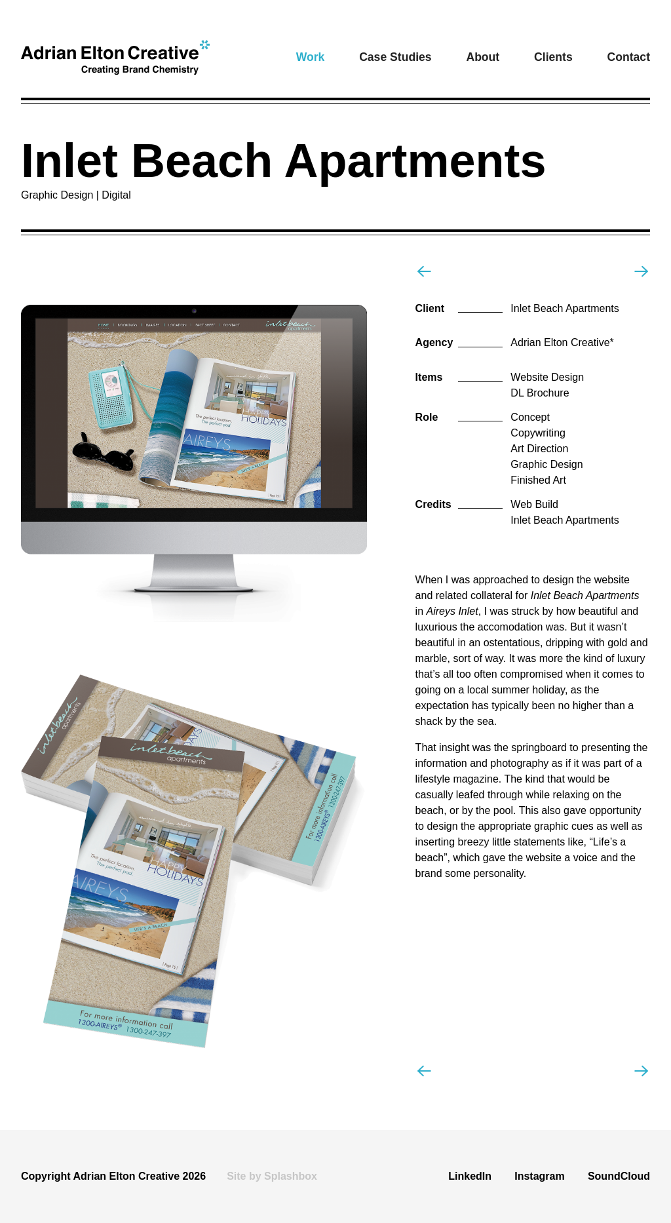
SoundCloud (619, 1176)
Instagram (539, 1176)
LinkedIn (469, 1176)
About (482, 57)
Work (310, 57)
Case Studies (395, 57)
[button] (310, 57)
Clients (553, 57)
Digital (116, 195)
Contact (629, 57)
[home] (115, 57)
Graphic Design (60, 195)
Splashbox (290, 1176)
